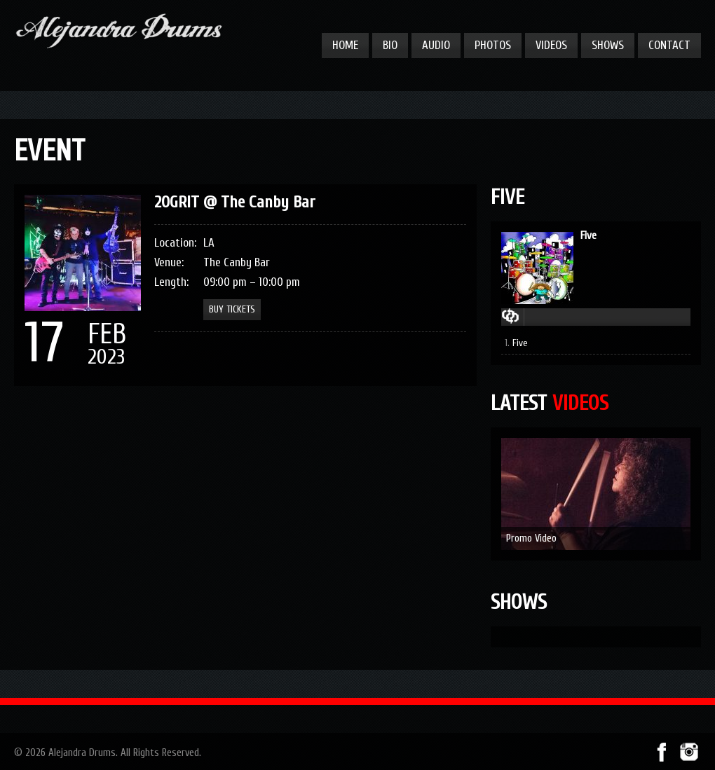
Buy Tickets (232, 309)
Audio (436, 45)
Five (588, 235)
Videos (551, 45)
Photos (493, 45)
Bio (390, 45)
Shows (608, 45)
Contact (669, 45)
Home (345, 45)
